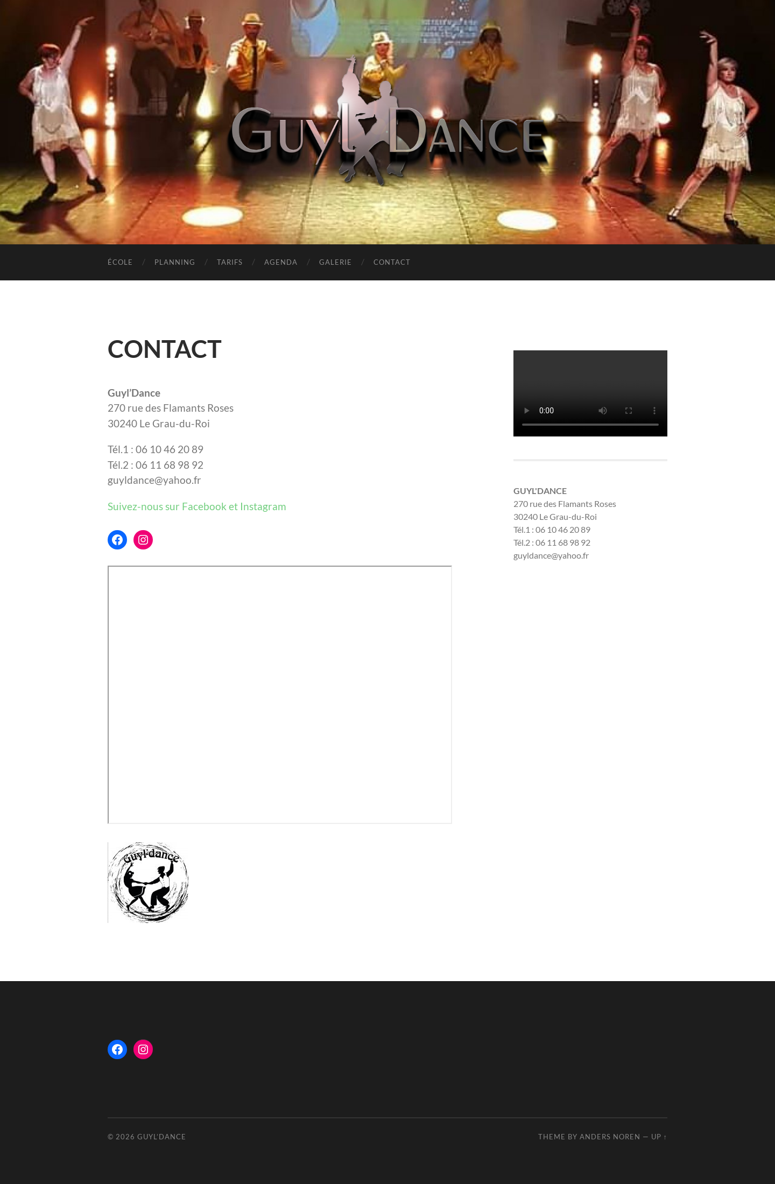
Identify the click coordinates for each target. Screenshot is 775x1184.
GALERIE (335, 262)
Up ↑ (659, 1136)
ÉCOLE (120, 262)
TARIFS (230, 262)
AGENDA (281, 262)
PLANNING (174, 262)
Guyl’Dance (161, 1136)
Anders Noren (610, 1136)
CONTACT (392, 262)
